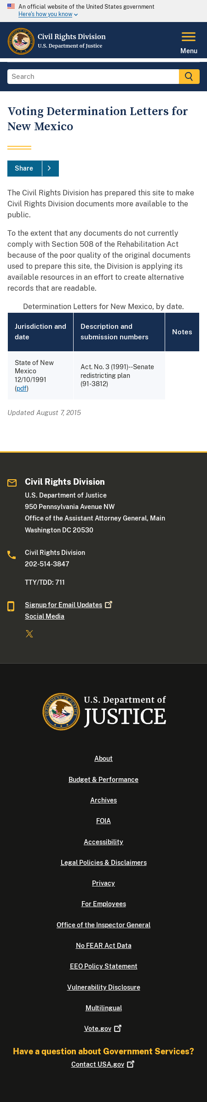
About (103, 758)
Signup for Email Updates (69, 605)
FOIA (103, 821)
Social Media (44, 616)
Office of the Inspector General (103, 925)
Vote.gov (103, 1028)
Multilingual (104, 1008)
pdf (22, 388)
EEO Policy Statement (104, 966)
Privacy (103, 883)
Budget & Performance (103, 779)
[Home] (57, 52)
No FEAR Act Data (104, 945)
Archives (103, 800)
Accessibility (103, 842)
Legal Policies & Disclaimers (104, 862)
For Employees (103, 904)
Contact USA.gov (103, 1064)
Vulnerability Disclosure (103, 987)
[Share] (33, 169)
